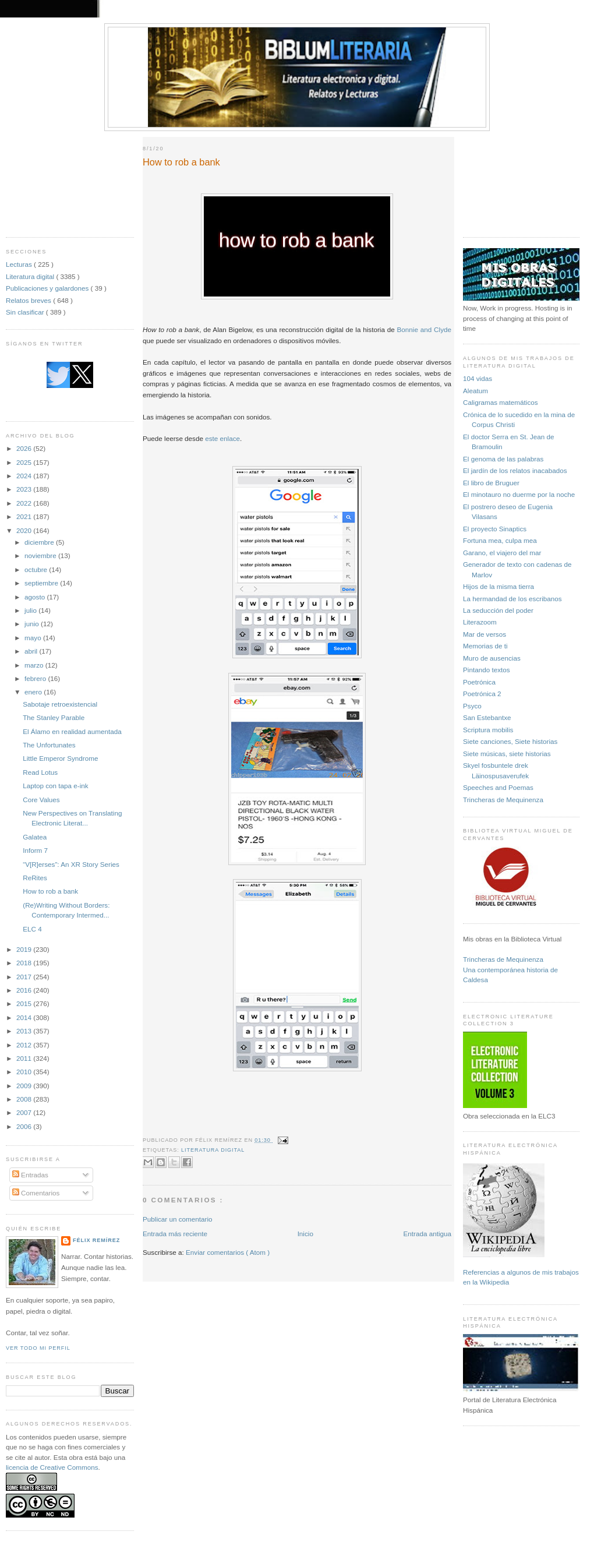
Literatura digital (31, 276)
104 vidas (477, 378)
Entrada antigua (427, 1233)
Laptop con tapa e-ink (55, 785)
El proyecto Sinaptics (494, 528)
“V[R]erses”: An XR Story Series (71, 864)
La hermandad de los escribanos (512, 598)
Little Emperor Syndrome (60, 758)
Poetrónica (479, 682)
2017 (24, 976)
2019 (24, 949)
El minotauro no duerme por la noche (519, 494)
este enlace (222, 438)
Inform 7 (35, 850)
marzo (34, 665)
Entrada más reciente (175, 1233)
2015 (24, 1003)
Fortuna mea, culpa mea (500, 540)
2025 (24, 462)
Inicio (305, 1233)
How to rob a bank (50, 891)
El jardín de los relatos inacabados (515, 470)
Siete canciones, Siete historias (510, 741)
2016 (24, 990)
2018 (24, 962)
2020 (24, 530)
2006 (24, 1126)
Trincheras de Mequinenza (503, 799)
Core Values (41, 799)
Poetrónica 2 (482, 693)
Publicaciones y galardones (48, 288)
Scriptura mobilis (488, 729)
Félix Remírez (96, 1240)
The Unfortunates (49, 745)
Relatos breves (29, 300)
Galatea (35, 837)
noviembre (41, 555)
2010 (24, 1071)
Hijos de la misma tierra (498, 586)
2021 (24, 516)
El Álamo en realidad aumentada (72, 731)
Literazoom (480, 622)
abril (31, 651)
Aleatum (475, 390)
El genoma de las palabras (503, 459)
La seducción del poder (498, 610)
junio (32, 623)
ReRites (35, 877)
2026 (24, 448)
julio (31, 610)
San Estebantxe (487, 717)
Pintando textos (486, 669)
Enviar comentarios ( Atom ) (228, 1252)
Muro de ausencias (492, 658)
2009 (24, 1085)
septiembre (42, 583)
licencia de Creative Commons (52, 1467)
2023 (24, 489)
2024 (24, 475)
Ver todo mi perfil (38, 1348)
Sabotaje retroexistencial (60, 704)
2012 (24, 1045)
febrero (36, 678)
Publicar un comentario (178, 1219)
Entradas (30, 1175)
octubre (36, 569)
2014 (24, 1017)
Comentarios (36, 1193)
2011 (24, 1058)
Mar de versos (484, 634)
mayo (33, 637)
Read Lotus (40, 772)
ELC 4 (32, 929)
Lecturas (20, 264)
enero (34, 692)
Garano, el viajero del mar (502, 552)
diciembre (40, 542)
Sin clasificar (26, 312)
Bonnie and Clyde (424, 329)
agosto (35, 597)
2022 (24, 503)
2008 (24, 1099)
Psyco (472, 706)
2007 (24, 1112)
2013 (24, 1031)
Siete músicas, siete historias (507, 753)
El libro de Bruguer (491, 482)
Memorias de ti (485, 646)
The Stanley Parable (53, 717)
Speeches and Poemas (498, 787)
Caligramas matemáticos (500, 402)
